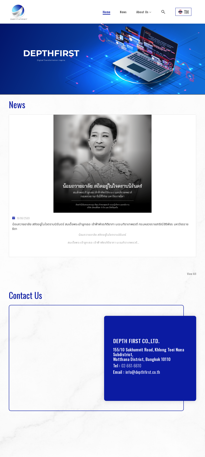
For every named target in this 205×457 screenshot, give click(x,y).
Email (117, 372)
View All (191, 274)
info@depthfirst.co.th (143, 372)
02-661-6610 (131, 366)
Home (106, 12)
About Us (142, 12)
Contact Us (25, 295)
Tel (115, 365)
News (123, 12)
